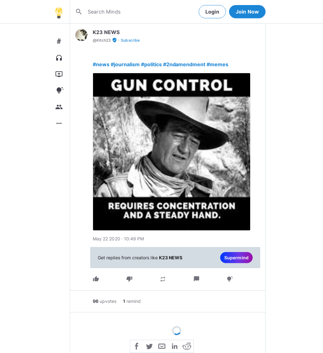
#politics (151, 64)
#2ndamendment (184, 64)
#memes (217, 64)
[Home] (58, 11)
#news (101, 64)
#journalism (125, 64)
